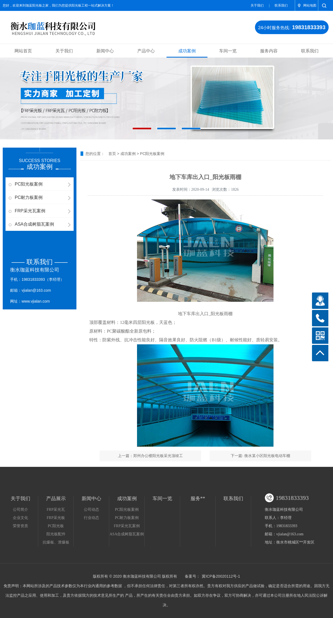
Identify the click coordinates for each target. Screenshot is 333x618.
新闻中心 (105, 51)
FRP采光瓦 (56, 509)
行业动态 (91, 518)
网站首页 (23, 51)
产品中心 (146, 51)
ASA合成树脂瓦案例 (34, 224)
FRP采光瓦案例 (30, 210)
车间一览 (228, 51)
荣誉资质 (20, 526)
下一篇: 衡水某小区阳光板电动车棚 (260, 456)
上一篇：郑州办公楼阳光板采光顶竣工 (150, 456)
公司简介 (20, 509)
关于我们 (257, 5)
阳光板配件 (56, 534)
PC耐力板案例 (29, 197)
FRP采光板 (56, 518)
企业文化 (20, 518)
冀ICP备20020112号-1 (221, 576)
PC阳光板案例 (29, 184)
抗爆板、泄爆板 (56, 542)
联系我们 (281, 5)
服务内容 (269, 51)
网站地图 (309, 5)
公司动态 (91, 509)
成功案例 (187, 51)
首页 (112, 153)
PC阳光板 (56, 526)
